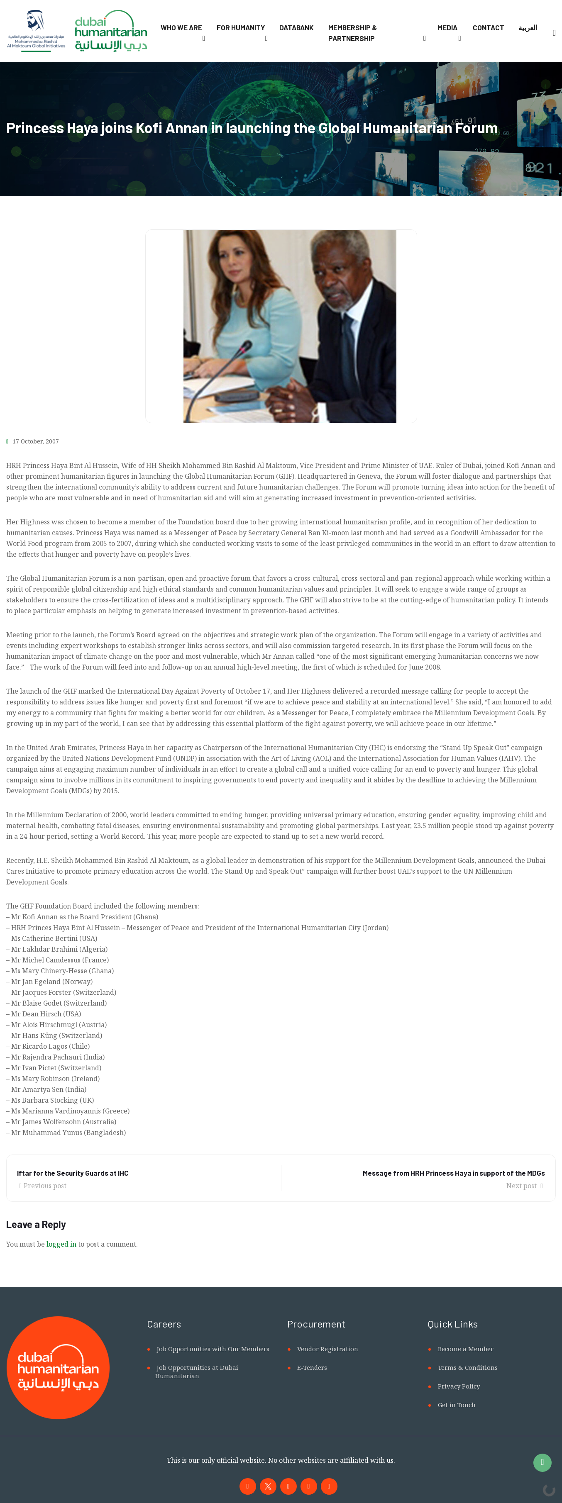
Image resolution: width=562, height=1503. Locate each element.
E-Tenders (312, 1367)
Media (447, 27)
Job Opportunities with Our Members (213, 1349)
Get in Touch (457, 1405)
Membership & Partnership (352, 32)
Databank (296, 27)
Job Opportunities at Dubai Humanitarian (196, 1371)
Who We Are (181, 27)
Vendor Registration (327, 1349)
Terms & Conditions (468, 1367)
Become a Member (466, 1349)
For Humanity (241, 27)
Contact (488, 27)
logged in (61, 1244)
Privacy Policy (459, 1386)
